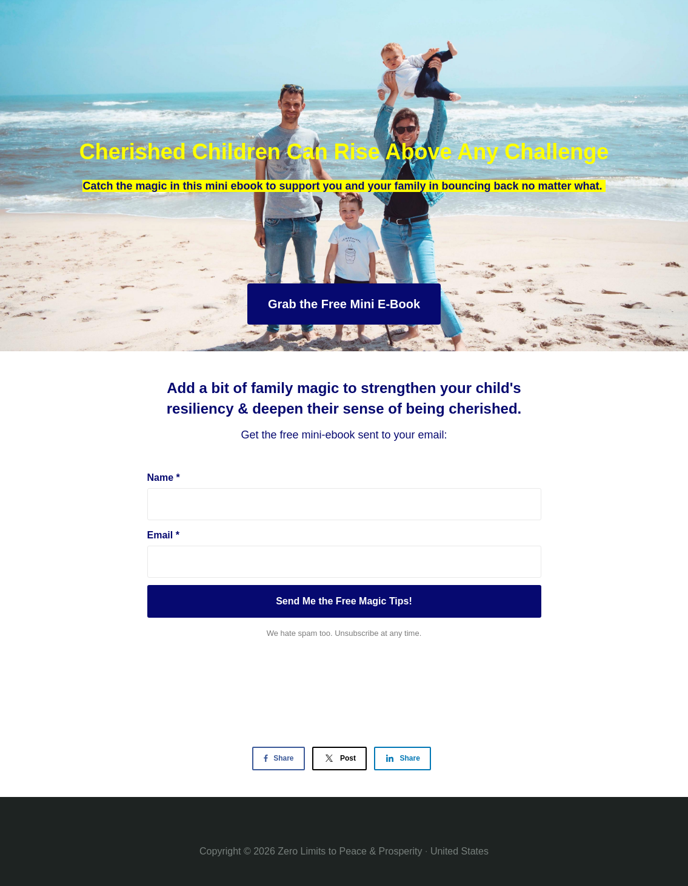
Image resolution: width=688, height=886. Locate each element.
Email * (163, 535)
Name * (163, 477)
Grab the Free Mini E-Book (344, 304)
